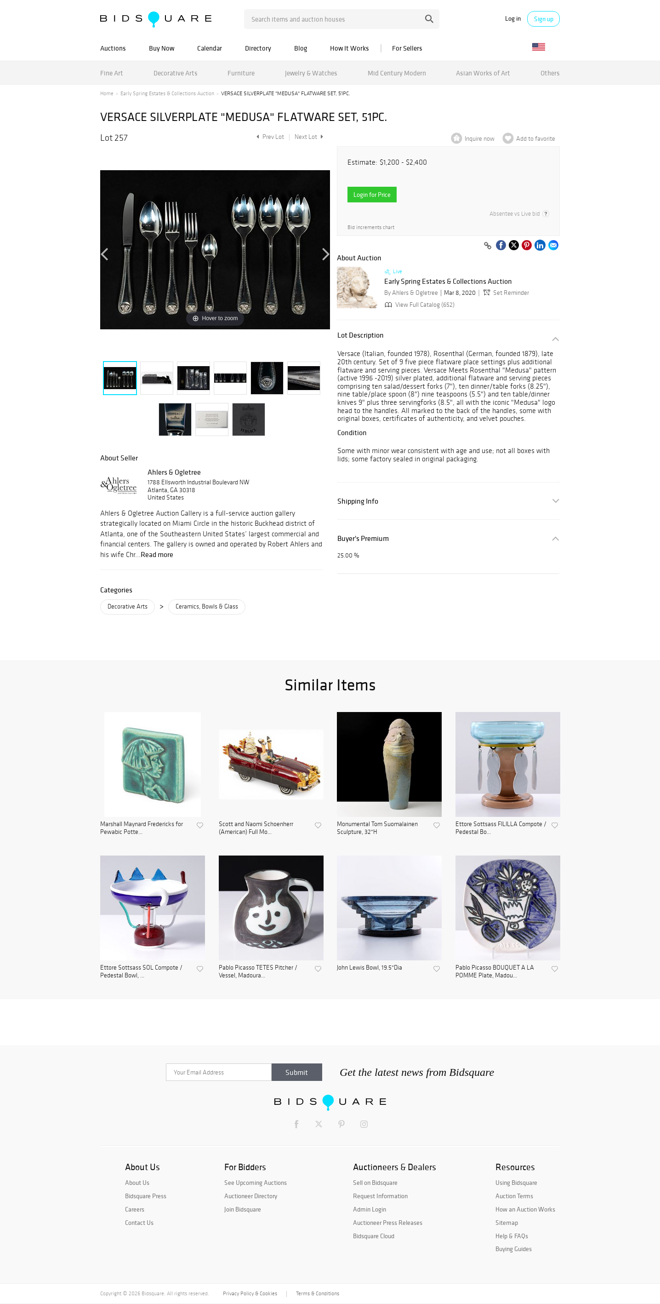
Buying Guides (513, 1249)
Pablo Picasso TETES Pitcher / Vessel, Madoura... (258, 971)
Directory (258, 48)
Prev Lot (269, 137)
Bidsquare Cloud (373, 1236)
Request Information (380, 1196)
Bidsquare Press (145, 1196)
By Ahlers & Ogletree (411, 292)
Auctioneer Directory (250, 1196)
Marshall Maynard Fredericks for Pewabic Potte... (141, 828)
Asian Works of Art (483, 73)
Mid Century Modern (397, 73)
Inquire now (480, 139)
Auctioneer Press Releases (387, 1222)
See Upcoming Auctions (255, 1182)
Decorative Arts (176, 73)
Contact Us (139, 1222)
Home (107, 93)
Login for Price (372, 194)
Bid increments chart (370, 227)
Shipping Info (357, 501)
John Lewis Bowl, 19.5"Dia (369, 967)
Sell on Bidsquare (375, 1182)
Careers (134, 1209)
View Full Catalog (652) (419, 305)
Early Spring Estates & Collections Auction (167, 93)
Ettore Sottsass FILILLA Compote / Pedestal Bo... (500, 828)
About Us (137, 1182)
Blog (300, 48)
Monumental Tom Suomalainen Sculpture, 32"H (377, 828)
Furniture (241, 73)
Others (550, 73)
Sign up (543, 19)
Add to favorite (535, 139)
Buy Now (161, 48)
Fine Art (111, 73)
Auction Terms (514, 1196)
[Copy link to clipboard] (487, 246)
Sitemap (506, 1222)
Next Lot (309, 137)
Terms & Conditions (317, 1293)
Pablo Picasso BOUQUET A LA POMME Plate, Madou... (494, 971)
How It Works (349, 48)
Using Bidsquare (516, 1182)
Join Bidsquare (242, 1209)
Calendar (209, 48)
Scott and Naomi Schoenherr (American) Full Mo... (256, 828)
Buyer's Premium (363, 538)
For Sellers (407, 48)
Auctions (113, 48)
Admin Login (369, 1209)
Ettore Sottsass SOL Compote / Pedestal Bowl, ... (141, 971)
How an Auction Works (525, 1209)
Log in (513, 18)
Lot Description (360, 335)
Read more (157, 554)
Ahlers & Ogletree (174, 472)
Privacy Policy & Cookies (250, 1293)
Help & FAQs (511, 1236)
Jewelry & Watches (311, 73)
